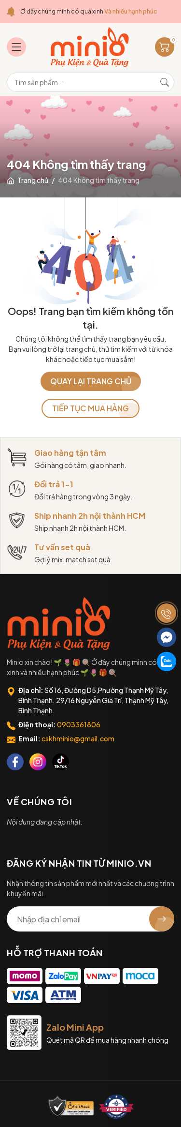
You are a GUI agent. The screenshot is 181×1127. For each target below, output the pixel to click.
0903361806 (78, 724)
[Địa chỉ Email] (90, 919)
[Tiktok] (60, 761)
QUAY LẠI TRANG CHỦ (90, 381)
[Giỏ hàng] (164, 47)
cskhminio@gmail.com (78, 738)
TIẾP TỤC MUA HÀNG (90, 408)
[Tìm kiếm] (164, 82)
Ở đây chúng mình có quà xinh (88, 11)
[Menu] (16, 47)
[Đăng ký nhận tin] (161, 919)
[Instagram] (37, 761)
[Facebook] (15, 761)
